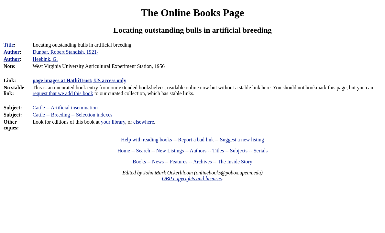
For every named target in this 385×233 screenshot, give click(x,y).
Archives (202, 161)
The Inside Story (235, 161)
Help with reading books (146, 139)
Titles (218, 150)
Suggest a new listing (242, 139)
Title (9, 45)
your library (113, 122)
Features (178, 161)
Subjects (239, 150)
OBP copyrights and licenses (192, 178)
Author (12, 52)
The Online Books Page (192, 12)
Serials (261, 150)
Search (143, 150)
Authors (198, 150)
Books (139, 161)
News (158, 161)
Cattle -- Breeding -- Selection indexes (73, 114)
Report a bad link (196, 139)
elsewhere (143, 122)
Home (123, 150)
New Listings (170, 150)
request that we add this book (63, 93)
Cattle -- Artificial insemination (65, 107)
